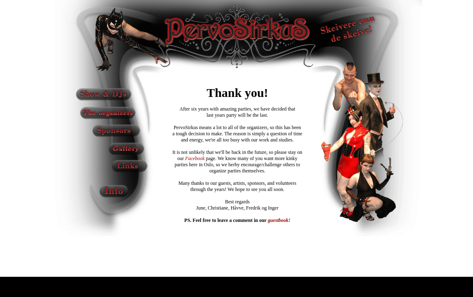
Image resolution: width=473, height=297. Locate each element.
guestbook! (279, 220)
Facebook (194, 158)
